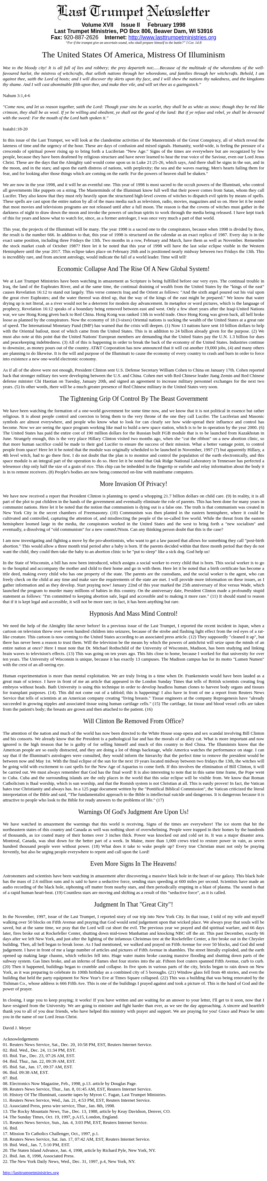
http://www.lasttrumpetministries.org (172, 37)
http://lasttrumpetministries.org (31, 1172)
